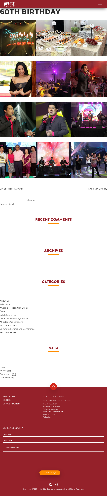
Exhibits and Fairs (9, 315)
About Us (4, 301)
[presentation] (24, 461)
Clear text (31, 200)
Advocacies (5, 304)
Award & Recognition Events (14, 308)
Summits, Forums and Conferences (17, 329)
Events (3, 311)
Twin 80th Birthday (97, 189)
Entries (6, 370)
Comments (8, 374)
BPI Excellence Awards (11, 189)
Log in (3, 367)
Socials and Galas (9, 325)
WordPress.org (7, 377)
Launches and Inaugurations (14, 318)
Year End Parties (8, 332)
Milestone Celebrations (11, 322)
